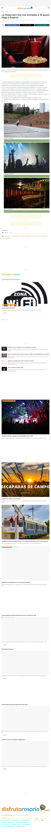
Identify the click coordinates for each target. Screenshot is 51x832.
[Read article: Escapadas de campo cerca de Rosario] (25, 479)
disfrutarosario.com (8, 815)
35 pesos (7, 236)
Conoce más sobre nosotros (8, 826)
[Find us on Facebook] (35, 820)
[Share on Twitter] (27, 25)
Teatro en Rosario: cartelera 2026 (15, 367)
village (8, 238)
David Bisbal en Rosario (7, 649)
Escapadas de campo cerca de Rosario (11, 498)
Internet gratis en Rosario (8, 308)
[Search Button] (48, 7)
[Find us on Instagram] (39, 820)
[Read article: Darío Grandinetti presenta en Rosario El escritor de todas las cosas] (25, 629)
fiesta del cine (28, 236)
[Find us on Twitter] (37, 820)
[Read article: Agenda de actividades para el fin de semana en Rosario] (4, 362)
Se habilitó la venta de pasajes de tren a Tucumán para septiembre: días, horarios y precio (25, 541)
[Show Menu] (2, 7)
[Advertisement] (25, 2)
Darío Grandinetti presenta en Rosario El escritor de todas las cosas (19, 615)
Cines (10, 11)
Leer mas (7, 140)
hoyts (34, 236)
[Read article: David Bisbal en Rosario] (25, 663)
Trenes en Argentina (26, 824)
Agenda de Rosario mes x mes (8, 822)
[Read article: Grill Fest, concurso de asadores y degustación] (25, 753)
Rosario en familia (6, 824)
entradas (22, 236)
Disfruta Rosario (6, 20)
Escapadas (5, 463)
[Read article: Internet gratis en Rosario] (25, 294)
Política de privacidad (20, 826)
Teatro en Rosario (16, 820)
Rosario (6, 11)
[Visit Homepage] (25, 7)
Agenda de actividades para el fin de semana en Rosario (21, 360)
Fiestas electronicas (15, 824)
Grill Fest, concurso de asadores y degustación (13, 739)
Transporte (5, 506)
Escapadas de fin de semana (22, 822)
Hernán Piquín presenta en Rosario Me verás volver (15, 704)
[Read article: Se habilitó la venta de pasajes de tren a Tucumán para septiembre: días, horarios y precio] (25, 522)
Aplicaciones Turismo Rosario (9, 304)
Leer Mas (5, 312)
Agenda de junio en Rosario (9, 400)
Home (3, 11)
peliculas (39, 236)
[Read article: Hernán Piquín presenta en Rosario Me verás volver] (25, 718)
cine (11, 236)
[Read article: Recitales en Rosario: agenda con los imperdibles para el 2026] (4, 349)
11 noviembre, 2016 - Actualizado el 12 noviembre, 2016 (24, 20)
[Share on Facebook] (12, 25)
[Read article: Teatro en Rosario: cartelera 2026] (4, 369)
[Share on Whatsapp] (42, 25)
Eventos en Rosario (7, 547)
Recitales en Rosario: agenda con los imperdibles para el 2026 (22, 347)
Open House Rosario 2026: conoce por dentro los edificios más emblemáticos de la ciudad (28, 354)
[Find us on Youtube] (42, 820)
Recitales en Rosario (6, 820)
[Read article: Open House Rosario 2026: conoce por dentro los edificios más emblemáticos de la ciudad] (4, 355)
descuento (16, 236)
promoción (44, 236)
